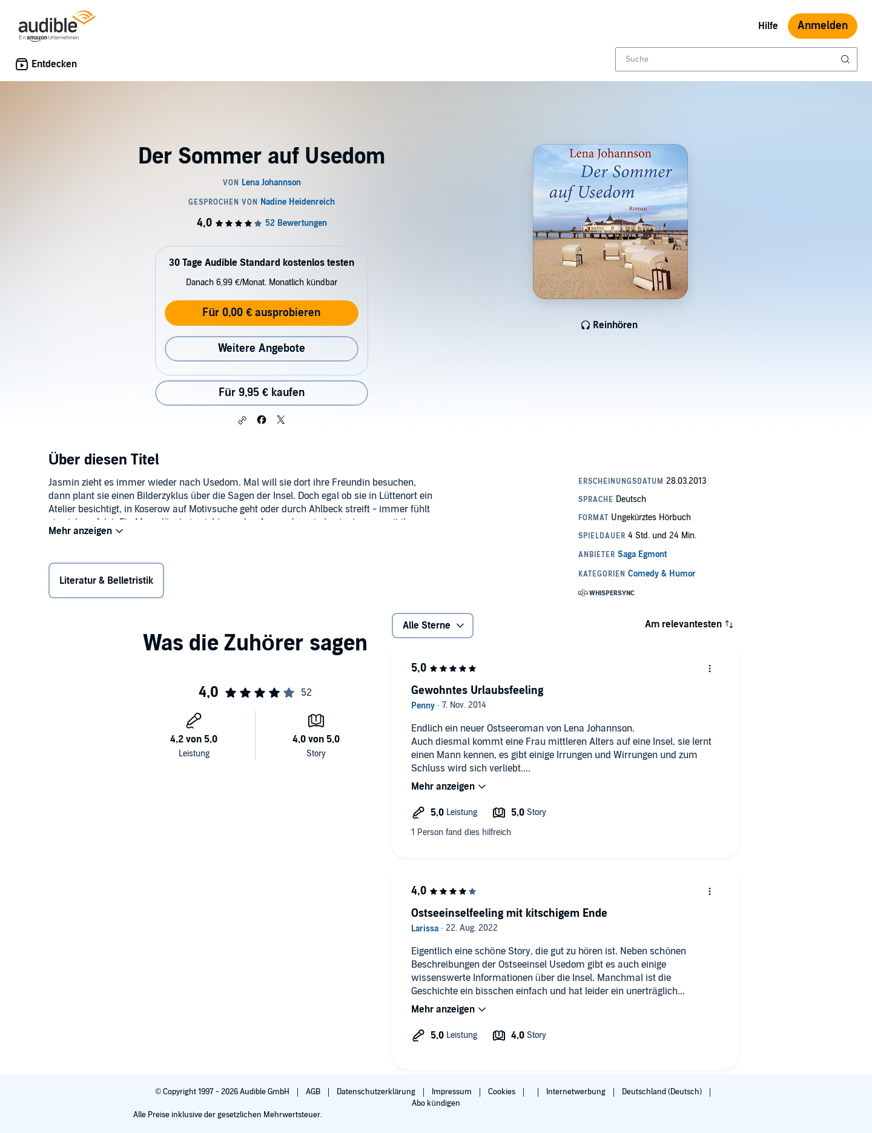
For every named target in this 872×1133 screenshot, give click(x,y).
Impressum (453, 1092)
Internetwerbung (576, 1092)
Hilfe (768, 26)
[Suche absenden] (846, 59)
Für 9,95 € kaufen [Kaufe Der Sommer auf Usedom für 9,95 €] (262, 392)
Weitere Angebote (261, 348)
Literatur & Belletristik (106, 583)
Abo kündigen (436, 1103)
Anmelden (823, 25)
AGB (314, 1092)
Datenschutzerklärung (377, 1092)
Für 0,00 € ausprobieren (261, 312)
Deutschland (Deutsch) (663, 1092)
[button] (242, 420)
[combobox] (736, 59)
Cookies (502, 1092)
